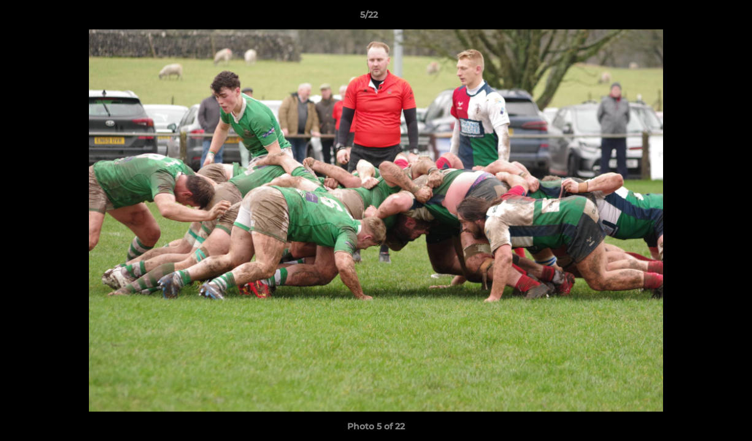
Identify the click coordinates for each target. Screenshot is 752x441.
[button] (700, 17)
